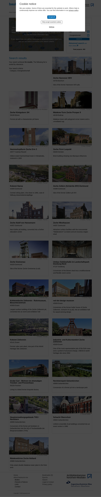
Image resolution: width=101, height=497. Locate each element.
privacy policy (74, 10)
